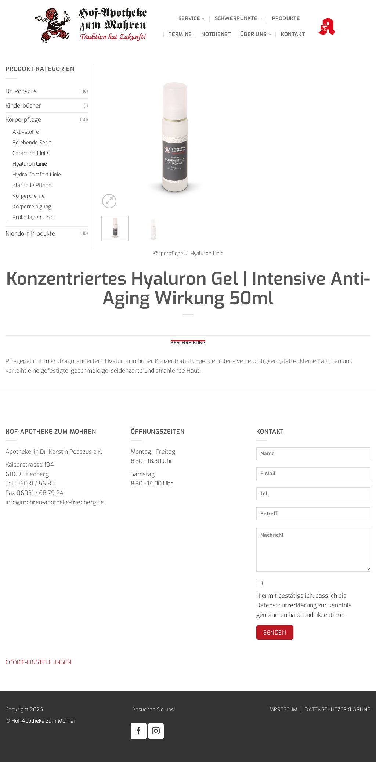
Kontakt (293, 34)
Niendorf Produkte (30, 233)
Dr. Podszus (21, 91)
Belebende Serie (31, 142)
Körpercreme (28, 196)
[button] (109, 201)
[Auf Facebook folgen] (139, 731)
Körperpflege (168, 253)
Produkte (286, 18)
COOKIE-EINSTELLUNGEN (38, 662)
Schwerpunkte (239, 18)
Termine (180, 34)
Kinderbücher (23, 105)
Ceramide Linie (30, 153)
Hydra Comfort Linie (36, 174)
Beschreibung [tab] (187, 342)
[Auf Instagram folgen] (156, 731)
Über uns (255, 34)
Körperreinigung (31, 206)
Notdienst (216, 34)
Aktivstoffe (25, 132)
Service (191, 18)
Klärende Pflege (31, 185)
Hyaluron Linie (207, 253)
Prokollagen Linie (33, 217)
